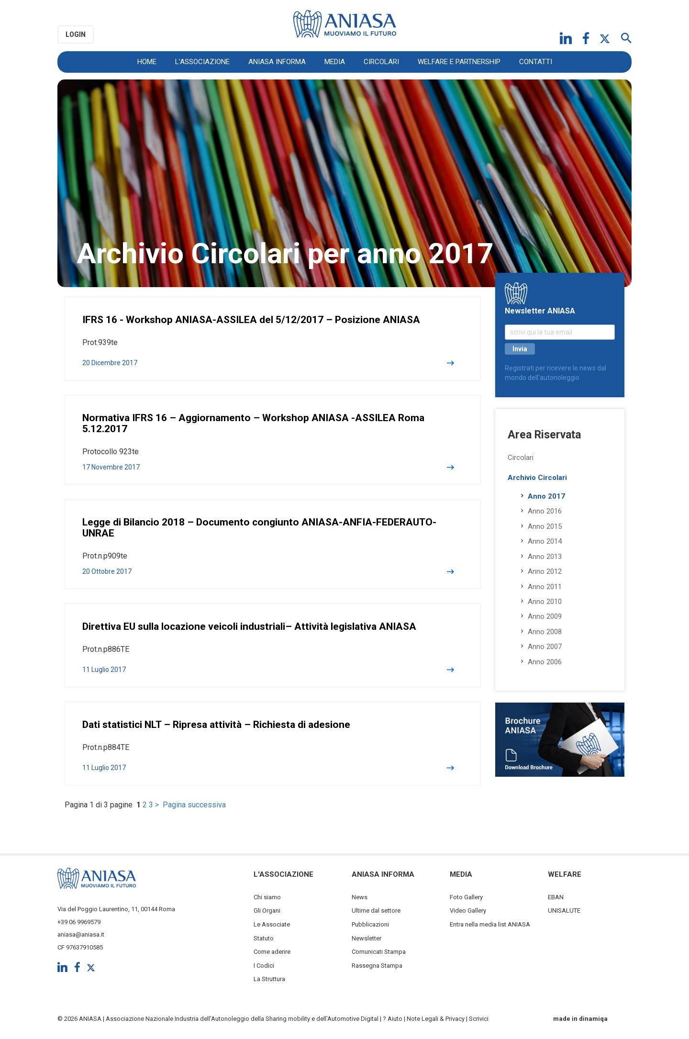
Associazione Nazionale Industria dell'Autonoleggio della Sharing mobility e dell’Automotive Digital (242, 1018)
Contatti (535, 61)
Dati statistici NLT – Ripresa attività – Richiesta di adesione (216, 724)
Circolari (381, 61)
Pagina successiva (194, 804)
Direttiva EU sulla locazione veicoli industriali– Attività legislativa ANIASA (249, 626)
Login (76, 34)
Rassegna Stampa (377, 965)
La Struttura (269, 979)
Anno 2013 (545, 556)
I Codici (264, 965)
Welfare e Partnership (459, 61)
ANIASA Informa (277, 61)
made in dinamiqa (580, 1018)
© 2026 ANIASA (79, 1018)
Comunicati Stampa (379, 951)
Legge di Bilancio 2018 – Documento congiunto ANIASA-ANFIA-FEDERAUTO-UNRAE (259, 527)
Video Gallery (468, 910)
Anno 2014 (545, 541)
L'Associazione (202, 61)
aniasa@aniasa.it (80, 934)
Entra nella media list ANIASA (490, 924)
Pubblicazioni (370, 924)
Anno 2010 (545, 601)
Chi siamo (267, 897)
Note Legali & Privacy (436, 1018)
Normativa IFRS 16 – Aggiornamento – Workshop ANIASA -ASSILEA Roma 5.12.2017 (253, 423)
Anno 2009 (545, 616)
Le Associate (272, 924)
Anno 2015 (545, 526)
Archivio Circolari (537, 477)
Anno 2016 (545, 511)
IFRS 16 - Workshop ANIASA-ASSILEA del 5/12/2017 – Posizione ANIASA (251, 319)
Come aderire (272, 951)
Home (146, 61)
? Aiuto (392, 1018)
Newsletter (366, 938)
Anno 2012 (545, 571)
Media (334, 61)
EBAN (556, 897)
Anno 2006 (545, 662)
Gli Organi (267, 910)
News (359, 897)
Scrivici (479, 1018)
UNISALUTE (564, 910)
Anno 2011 (545, 586)
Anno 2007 (545, 646)
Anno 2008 (545, 631)
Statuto (264, 938)
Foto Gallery (466, 897)
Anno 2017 (546, 496)
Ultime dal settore (376, 910)
